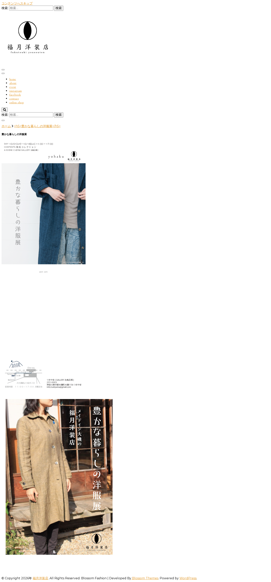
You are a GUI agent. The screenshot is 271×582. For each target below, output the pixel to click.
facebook (15, 95)
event (12, 87)
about (12, 83)
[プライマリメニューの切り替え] (3, 69)
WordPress (187, 578)
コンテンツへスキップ (17, 3)
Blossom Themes (144, 578)
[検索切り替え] (5, 109)
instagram (15, 91)
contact (14, 98)
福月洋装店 (40, 578)
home (12, 79)
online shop (16, 102)
